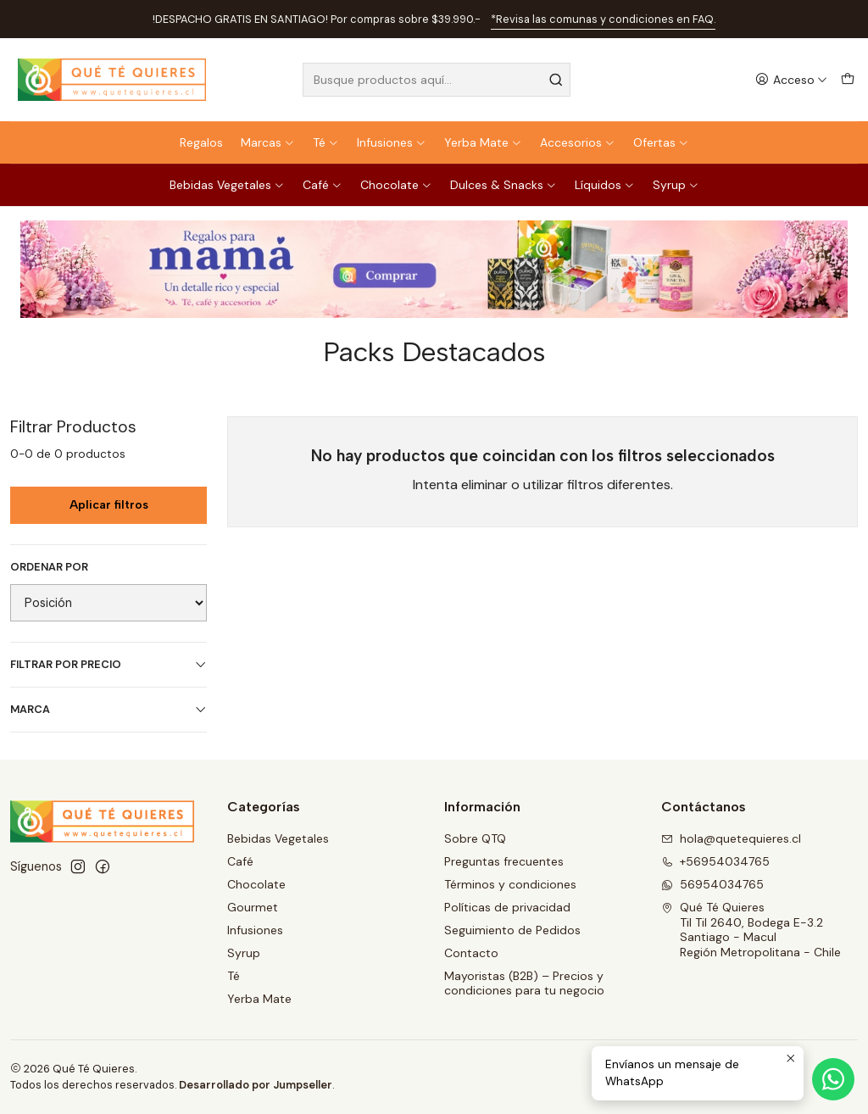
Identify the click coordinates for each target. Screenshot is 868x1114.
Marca (108, 709)
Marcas (268, 142)
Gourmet (252, 907)
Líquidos (605, 184)
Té (326, 142)
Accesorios (577, 142)
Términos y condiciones (510, 884)
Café (322, 184)
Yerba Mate (483, 142)
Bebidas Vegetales (227, 184)
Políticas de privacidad (507, 907)
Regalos (201, 142)
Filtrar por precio (108, 664)
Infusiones (391, 142)
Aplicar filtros (109, 505)
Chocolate (396, 184)
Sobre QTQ (475, 838)
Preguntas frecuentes (504, 861)
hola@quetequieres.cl (731, 838)
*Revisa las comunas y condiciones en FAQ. (603, 19)
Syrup (676, 184)
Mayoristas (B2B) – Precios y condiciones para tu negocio (524, 983)
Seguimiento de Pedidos (512, 930)
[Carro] (847, 80)
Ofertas (661, 142)
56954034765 (712, 884)
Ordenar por (49, 567)
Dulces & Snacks (503, 184)
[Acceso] (791, 80)
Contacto (471, 953)
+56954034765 (715, 861)
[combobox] (436, 80)
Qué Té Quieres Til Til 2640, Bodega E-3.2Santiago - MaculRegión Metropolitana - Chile (751, 930)
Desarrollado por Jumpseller (255, 1085)
